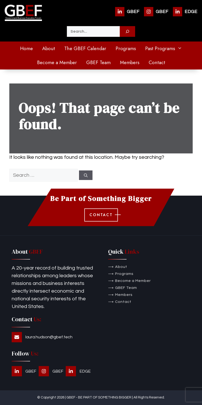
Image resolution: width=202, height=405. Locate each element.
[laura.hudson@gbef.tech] (42, 337)
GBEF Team (98, 62)
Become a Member (57, 62)
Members (129, 62)
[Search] (127, 31)
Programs (126, 48)
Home (26, 48)
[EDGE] (185, 11)
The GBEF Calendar (85, 48)
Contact (157, 62)
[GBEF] (127, 11)
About (48, 48)
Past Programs (166, 48)
